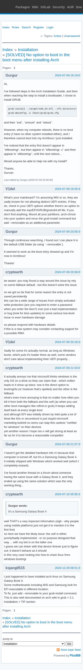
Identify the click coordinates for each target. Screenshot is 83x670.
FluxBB (75, 655)
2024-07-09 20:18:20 (68, 342)
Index (6, 27)
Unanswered (72, 36)
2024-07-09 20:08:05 (68, 272)
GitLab (45, 7)
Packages (22, 7)
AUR (70, 7)
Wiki (35, 7)
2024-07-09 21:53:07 (68, 368)
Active (57, 36)
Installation (28, 49)
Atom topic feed (71, 649)
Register (38, 27)
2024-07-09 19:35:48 (68, 189)
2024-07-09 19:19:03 (68, 75)
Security (59, 7)
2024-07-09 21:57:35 (68, 444)
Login (50, 27)
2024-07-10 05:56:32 (68, 494)
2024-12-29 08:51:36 (68, 568)
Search (26, 27)
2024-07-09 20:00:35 (68, 231)
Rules (15, 27)
